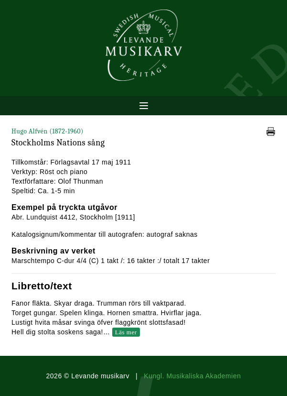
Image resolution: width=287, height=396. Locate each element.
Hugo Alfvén (47, 131)
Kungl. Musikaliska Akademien (192, 376)
